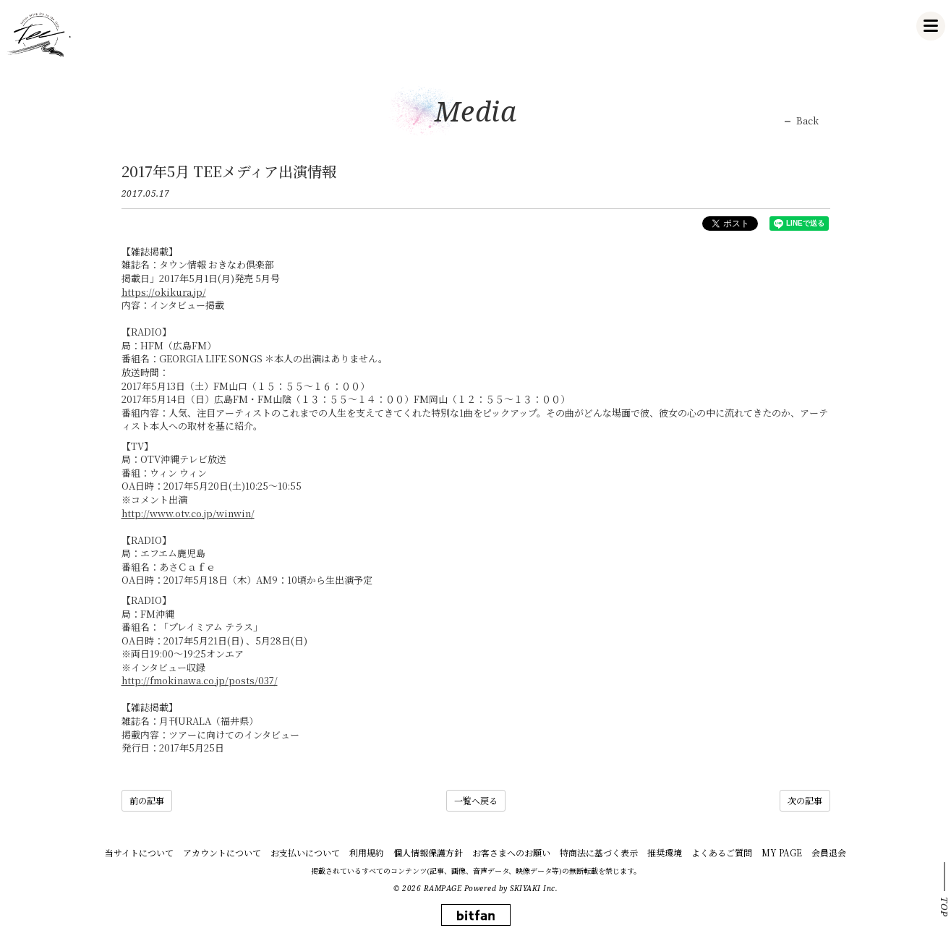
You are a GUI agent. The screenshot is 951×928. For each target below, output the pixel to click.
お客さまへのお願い (511, 852)
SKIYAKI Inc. (534, 888)
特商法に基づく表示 (599, 852)
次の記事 (805, 800)
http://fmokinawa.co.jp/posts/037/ (199, 680)
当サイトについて (139, 852)
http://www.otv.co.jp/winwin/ (188, 513)
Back (807, 120)
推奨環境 (664, 852)
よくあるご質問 (721, 852)
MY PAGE (782, 852)
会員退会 (828, 852)
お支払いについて (305, 852)
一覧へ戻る (476, 800)
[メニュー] (930, 26)
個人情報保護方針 (428, 852)
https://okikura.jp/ (163, 292)
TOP (944, 907)
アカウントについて (222, 852)
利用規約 (366, 852)
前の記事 (146, 800)
